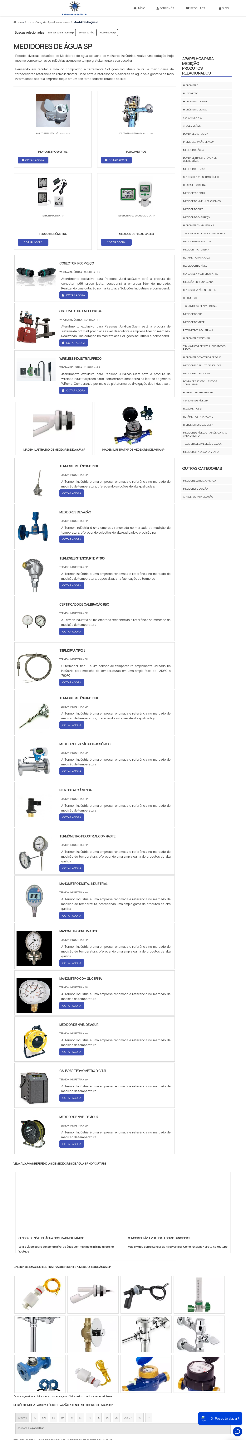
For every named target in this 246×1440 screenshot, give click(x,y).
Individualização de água (198, 141)
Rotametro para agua (196, 257)
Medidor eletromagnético (199, 480)
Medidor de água (193, 150)
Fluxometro (190, 93)
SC (80, 1336)
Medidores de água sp (196, 373)
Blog (224, 8)
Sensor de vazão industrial (200, 290)
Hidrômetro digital (195, 109)
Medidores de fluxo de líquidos (202, 365)
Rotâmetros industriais (198, 330)
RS (89, 1336)
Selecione (22, 1336)
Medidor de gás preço (196, 217)
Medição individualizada (198, 282)
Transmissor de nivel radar (200, 306)
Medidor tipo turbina (196, 249)
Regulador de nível (195, 265)
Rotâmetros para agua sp (198, 416)
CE (116, 1336)
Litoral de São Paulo (142, 1372)
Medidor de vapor (194, 322)
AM (139, 1336)
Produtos (195, 8)
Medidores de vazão (195, 488)
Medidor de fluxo (193, 169)
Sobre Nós (165, 8)
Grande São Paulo (117, 1372)
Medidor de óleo (193, 209)
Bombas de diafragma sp (61, 32)
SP (62, 1336)
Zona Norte (45, 1372)
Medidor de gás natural (198, 241)
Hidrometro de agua (195, 101)
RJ (34, 1336)
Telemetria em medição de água (202, 443)
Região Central (25, 1372)
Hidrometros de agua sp (198, 424)
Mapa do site (202, 1408)
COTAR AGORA (33, 159)
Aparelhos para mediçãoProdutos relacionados (198, 66)
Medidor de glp (192, 314)
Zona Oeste (63, 1372)
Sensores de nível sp (195, 400)
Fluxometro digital (195, 185)
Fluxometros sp (108, 32)
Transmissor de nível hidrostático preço (204, 348)
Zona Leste (96, 1372)
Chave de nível (191, 125)
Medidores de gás (194, 193)
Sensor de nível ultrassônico (201, 177)
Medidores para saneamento (201, 451)
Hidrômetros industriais (198, 225)
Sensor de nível (87, 32)
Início (139, 8)
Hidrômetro (190, 85)
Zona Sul (79, 1372)
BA (107, 1336)
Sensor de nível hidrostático (200, 273)
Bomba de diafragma (195, 133)
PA (149, 1336)
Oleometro (190, 298)
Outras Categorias (202, 468)
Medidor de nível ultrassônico (202, 201)
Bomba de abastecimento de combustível (200, 383)
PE (98, 1336)
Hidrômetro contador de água (202, 357)
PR (71, 1336)
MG (44, 1336)
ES (53, 1336)
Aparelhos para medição (198, 496)
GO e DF (128, 1336)
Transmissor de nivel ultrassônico (204, 233)
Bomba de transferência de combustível (200, 159)
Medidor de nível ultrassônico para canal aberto (205, 434)
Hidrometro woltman (196, 338)
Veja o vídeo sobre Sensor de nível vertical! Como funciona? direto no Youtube (178, 1165)
